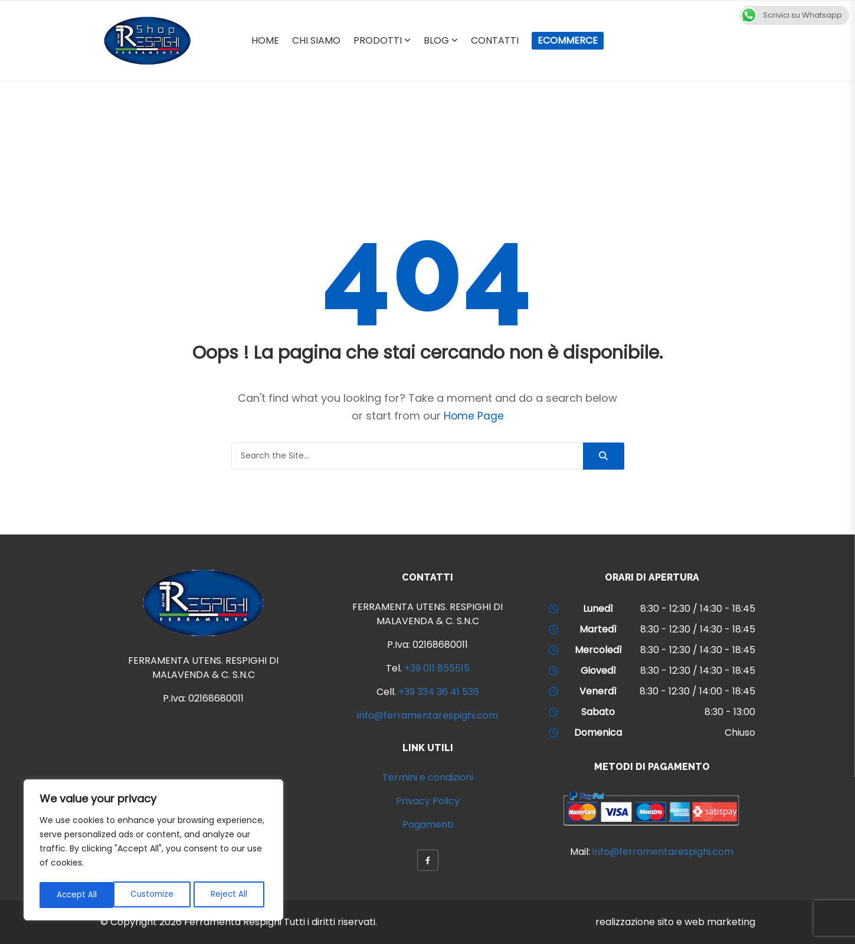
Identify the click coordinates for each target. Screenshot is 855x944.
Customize (77, 895)
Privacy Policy (428, 801)
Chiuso (740, 732)
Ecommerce (568, 40)
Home (265, 40)
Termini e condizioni (427, 777)
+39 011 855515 (437, 668)
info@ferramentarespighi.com (427, 715)
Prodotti (377, 40)
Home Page (473, 415)
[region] (153, 851)
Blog (436, 40)
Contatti (495, 40)
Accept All (230, 895)
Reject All (155, 895)
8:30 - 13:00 (730, 712)
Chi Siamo (316, 40)
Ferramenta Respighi (232, 922)
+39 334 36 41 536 (438, 692)
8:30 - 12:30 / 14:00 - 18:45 (697, 691)
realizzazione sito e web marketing (675, 922)
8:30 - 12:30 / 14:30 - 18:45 (697, 608)
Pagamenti (427, 824)
